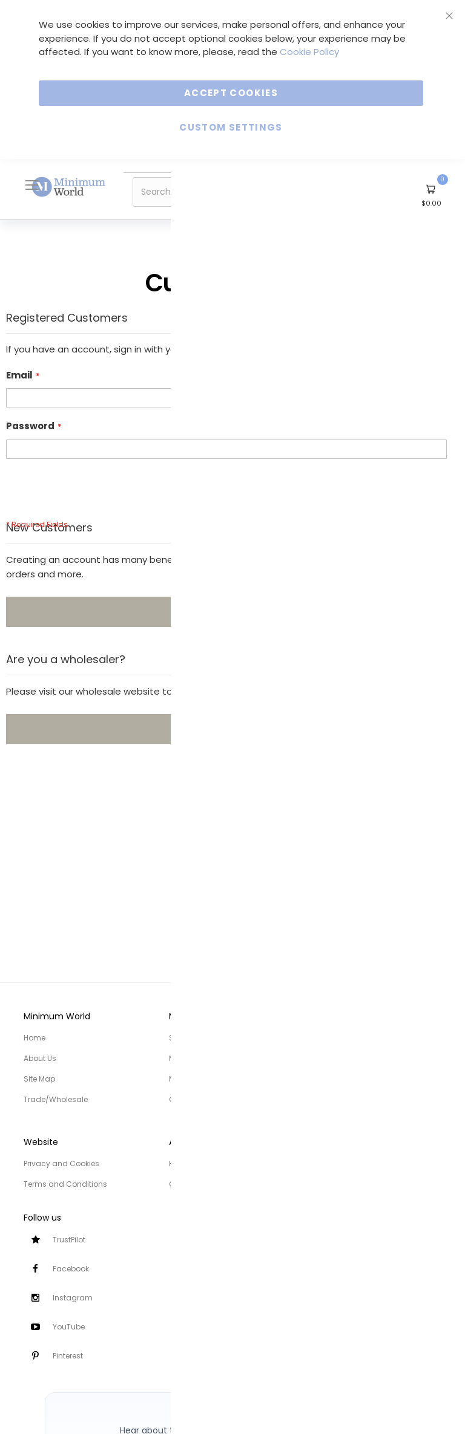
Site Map (39, 1079)
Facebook (71, 1269)
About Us (40, 1058)
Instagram (73, 1298)
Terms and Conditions (65, 1184)
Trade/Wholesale (56, 1099)
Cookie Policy (309, 51)
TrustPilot (69, 1239)
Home (34, 1038)
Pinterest (68, 1356)
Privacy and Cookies (61, 1163)
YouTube (69, 1327)
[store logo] (69, 186)
